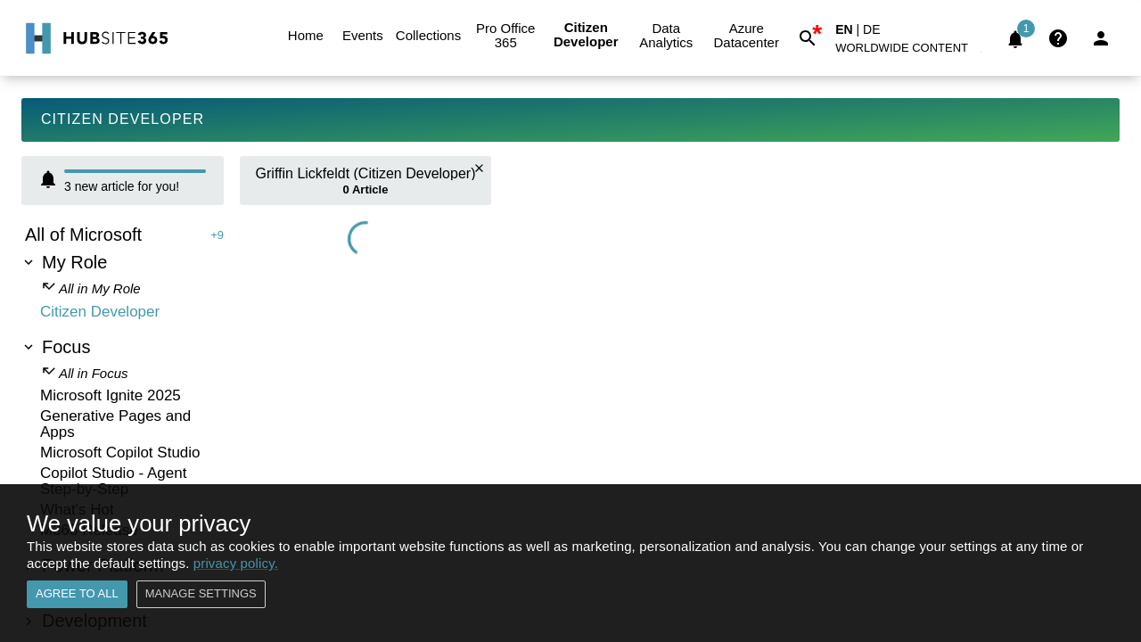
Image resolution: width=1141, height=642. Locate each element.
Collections (428, 36)
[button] (912, 51)
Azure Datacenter (746, 36)
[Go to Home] (94, 38)
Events (362, 36)
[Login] (1100, 38)
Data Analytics (666, 36)
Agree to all (77, 594)
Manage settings (201, 594)
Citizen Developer (586, 35)
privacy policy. (235, 563)
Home (305, 36)
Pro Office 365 (505, 36)
